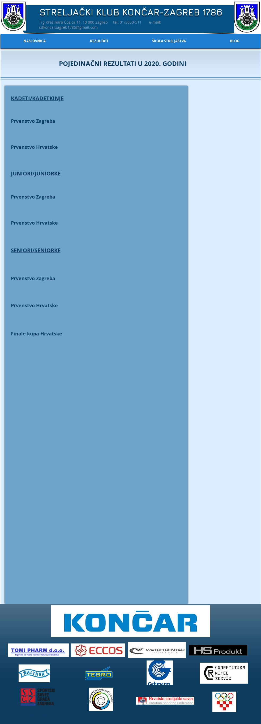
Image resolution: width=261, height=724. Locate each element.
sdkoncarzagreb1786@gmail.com (68, 27)
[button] (99, 40)
